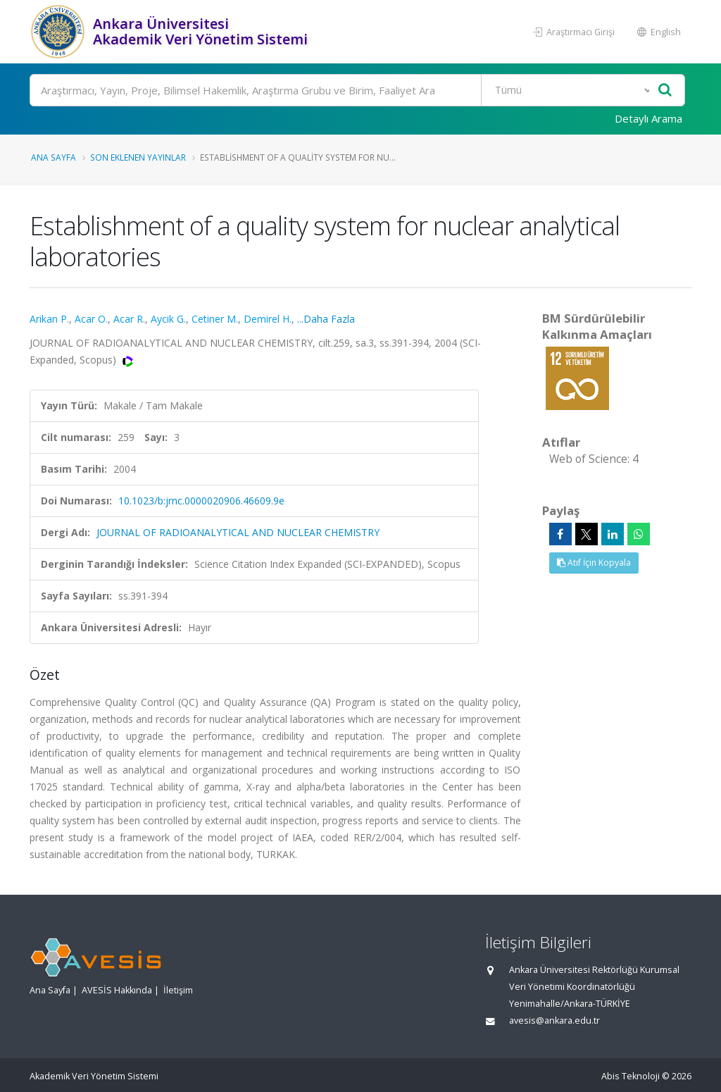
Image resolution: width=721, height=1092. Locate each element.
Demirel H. (267, 318)
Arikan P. (49, 318)
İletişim (178, 990)
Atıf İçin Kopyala (594, 563)
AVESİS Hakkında (117, 990)
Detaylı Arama (648, 118)
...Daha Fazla (326, 318)
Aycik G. (168, 318)
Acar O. (91, 318)
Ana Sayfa (53, 157)
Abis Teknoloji (630, 1076)
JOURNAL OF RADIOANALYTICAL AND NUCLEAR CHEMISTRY (238, 532)
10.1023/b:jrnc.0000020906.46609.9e (201, 500)
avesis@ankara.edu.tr (554, 1020)
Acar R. (129, 318)
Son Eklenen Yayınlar (138, 157)
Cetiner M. (215, 318)
